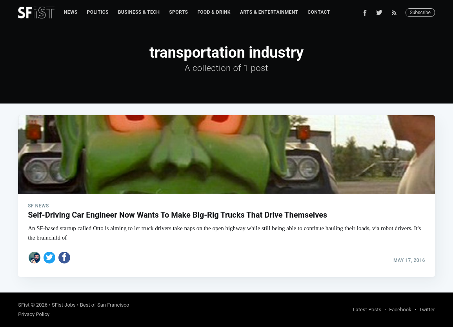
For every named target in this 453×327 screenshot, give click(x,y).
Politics (98, 12)
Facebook (400, 309)
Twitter (427, 309)
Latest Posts (367, 309)
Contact (318, 12)
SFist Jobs (64, 305)
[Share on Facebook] (64, 257)
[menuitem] (70, 12)
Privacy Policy (33, 314)
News (71, 12)
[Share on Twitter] (49, 257)
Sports (178, 12)
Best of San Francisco (104, 305)
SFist (23, 305)
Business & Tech (139, 12)
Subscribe (420, 12)
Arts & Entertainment (269, 12)
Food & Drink (214, 12)
